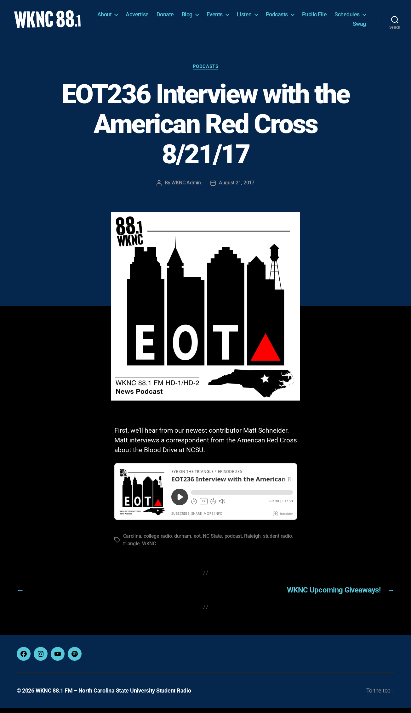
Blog (226, 17)
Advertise (176, 17)
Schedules (326, 26)
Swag (359, 26)
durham (182, 541)
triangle (131, 548)
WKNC (149, 548)
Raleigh (252, 541)
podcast (233, 541)
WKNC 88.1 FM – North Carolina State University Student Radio (113, 695)
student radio (277, 541)
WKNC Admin (186, 187)
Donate (204, 17)
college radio (158, 541)
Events (254, 17)
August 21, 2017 (236, 187)
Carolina (132, 541)
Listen (283, 17)
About (143, 17)
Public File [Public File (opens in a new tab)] (353, 17)
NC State (212, 541)
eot (197, 541)
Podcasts (316, 17)
